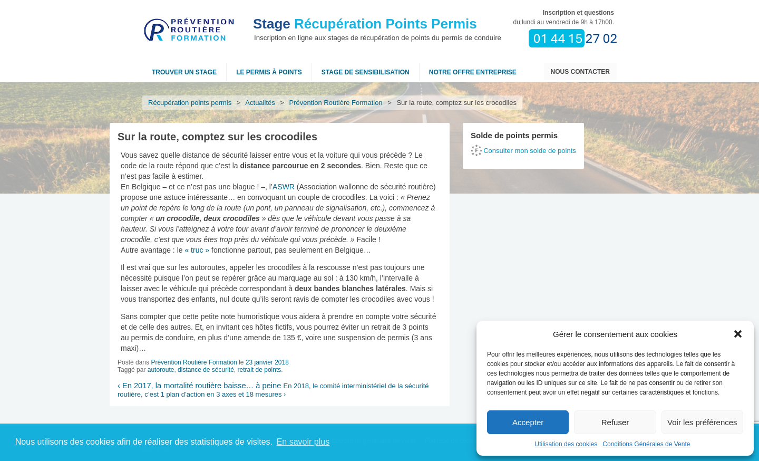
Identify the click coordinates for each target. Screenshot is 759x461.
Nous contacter (580, 71)
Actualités (260, 103)
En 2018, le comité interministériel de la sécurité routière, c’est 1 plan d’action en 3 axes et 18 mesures (273, 390)
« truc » (196, 250)
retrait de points (259, 369)
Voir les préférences (702, 422)
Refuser (615, 422)
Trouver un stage (184, 72)
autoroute (161, 369)
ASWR (284, 187)
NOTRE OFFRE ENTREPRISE (473, 72)
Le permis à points (269, 72)
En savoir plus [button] (303, 441)
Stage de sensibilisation (366, 72)
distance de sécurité (206, 369)
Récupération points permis (189, 103)
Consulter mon (529, 151)
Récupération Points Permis (365, 24)
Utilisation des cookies (566, 444)
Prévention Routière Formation (336, 103)
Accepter (527, 422)
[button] (738, 334)
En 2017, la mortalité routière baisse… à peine (199, 385)
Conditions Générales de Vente (646, 444)
